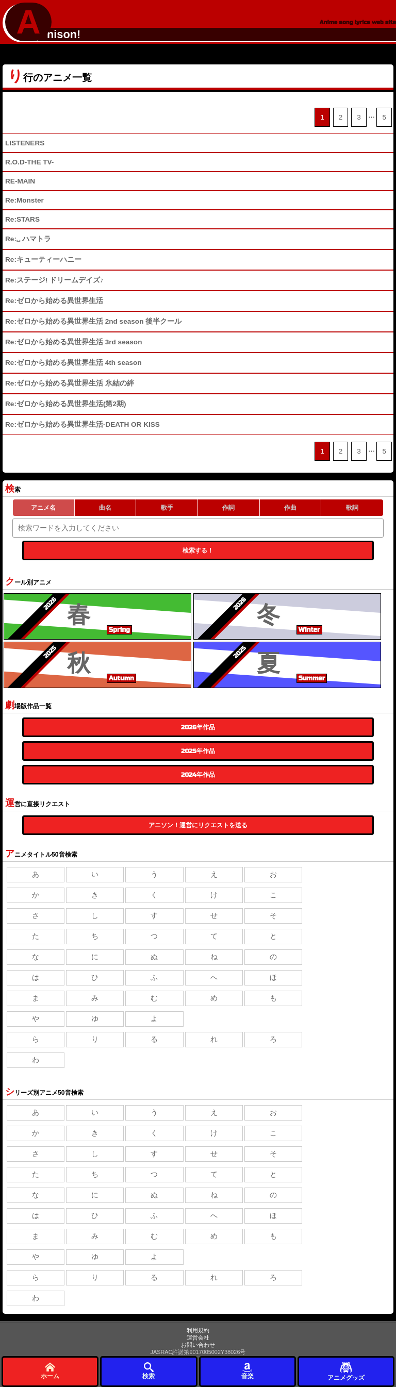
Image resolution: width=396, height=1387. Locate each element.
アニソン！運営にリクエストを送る (198, 825)
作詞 (228, 507)
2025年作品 (197, 751)
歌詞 (352, 507)
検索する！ (198, 550)
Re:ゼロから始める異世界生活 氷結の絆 (69, 383)
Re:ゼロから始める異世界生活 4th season (73, 362)
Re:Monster (24, 200)
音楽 (247, 1370)
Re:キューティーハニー (43, 259)
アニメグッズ (346, 1371)
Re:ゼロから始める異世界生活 (54, 301)
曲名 (105, 507)
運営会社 (198, 1337)
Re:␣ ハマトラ (28, 239)
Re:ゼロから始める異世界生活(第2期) (65, 404)
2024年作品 (198, 774)
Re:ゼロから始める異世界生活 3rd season (73, 342)
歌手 (167, 507)
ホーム (50, 1370)
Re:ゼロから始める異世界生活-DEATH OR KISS (82, 424)
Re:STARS (22, 219)
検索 (148, 1370)
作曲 (290, 507)
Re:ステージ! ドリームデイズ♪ (54, 280)
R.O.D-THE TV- (29, 162)
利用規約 (198, 1330)
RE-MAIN (20, 181)
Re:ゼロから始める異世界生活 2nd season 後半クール (93, 321)
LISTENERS (24, 143)
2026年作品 (198, 727)
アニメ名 (43, 507)
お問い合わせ (198, 1345)
